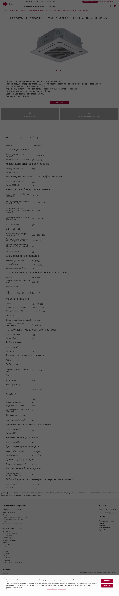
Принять (107, 581)
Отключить (107, 585)
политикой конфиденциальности (56, 589)
